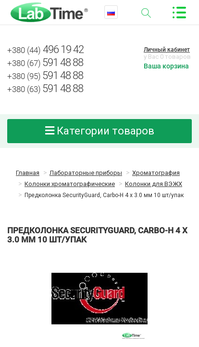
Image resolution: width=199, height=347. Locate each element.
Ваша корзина (166, 66)
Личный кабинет (167, 49)
